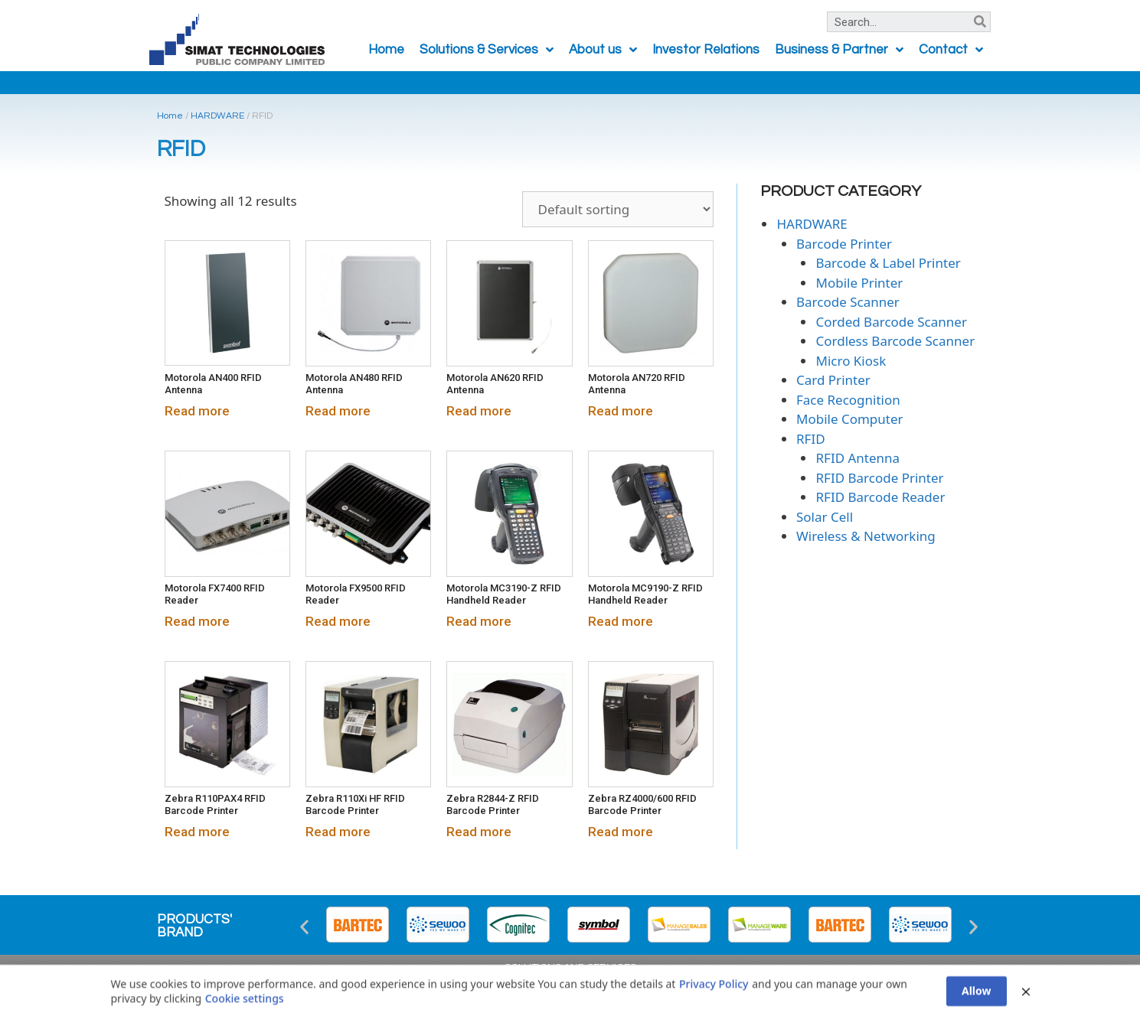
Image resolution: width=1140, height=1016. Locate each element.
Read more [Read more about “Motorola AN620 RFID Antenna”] (478, 411)
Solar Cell (824, 517)
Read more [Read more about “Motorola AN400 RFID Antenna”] (197, 411)
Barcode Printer (844, 243)
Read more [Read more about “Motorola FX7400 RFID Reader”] (197, 621)
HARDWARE (217, 116)
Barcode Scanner (848, 302)
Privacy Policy (713, 1007)
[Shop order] (618, 209)
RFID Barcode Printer (879, 478)
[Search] (979, 21)
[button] (304, 926)
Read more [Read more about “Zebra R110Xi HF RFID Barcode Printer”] (338, 832)
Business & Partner (839, 50)
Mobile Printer (859, 282)
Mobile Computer (849, 419)
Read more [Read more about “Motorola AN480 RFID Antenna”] (338, 411)
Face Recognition (848, 400)
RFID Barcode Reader (880, 497)
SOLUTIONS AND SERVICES (570, 967)
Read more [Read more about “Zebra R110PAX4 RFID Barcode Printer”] (197, 832)
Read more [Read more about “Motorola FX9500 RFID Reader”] (338, 621)
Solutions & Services (487, 50)
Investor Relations (705, 50)
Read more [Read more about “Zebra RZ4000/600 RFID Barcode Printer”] (620, 832)
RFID (810, 439)
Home (386, 50)
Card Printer (833, 380)
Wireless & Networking (866, 536)
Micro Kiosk (850, 361)
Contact (951, 50)
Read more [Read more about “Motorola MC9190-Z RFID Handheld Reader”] (620, 621)
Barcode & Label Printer (887, 263)
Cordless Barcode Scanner (895, 341)
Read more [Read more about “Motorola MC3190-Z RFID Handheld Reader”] (478, 621)
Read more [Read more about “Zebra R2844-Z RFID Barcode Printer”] (478, 832)
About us (603, 50)
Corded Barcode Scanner (890, 322)
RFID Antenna (857, 458)
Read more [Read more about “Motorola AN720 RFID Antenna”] (620, 411)
